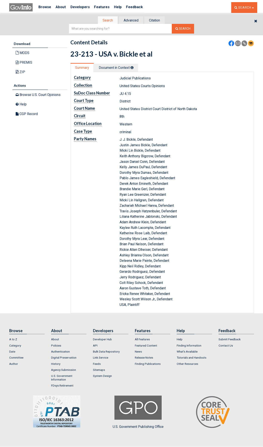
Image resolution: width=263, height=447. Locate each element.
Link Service (100, 358)
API (95, 346)
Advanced (130, 20)
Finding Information (189, 346)
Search (106, 20)
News (138, 352)
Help (124, 7)
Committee (16, 358)
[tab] (106, 20)
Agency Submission (63, 370)
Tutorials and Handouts (191, 358)
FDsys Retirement (62, 386)
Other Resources (187, 364)
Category (15, 346)
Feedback (143, 7)
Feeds (97, 364)
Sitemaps (99, 370)
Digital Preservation (63, 358)
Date (12, 352)
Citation (156, 20)
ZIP (20, 72)
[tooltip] (135, 68)
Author (13, 364)
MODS (22, 53)
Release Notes (144, 358)
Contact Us (226, 346)
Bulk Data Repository (106, 352)
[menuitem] (27, 340)
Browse (45, 7)
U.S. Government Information (61, 378)
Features (107, 7)
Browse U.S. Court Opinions (38, 95)
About (63, 7)
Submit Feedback (230, 340)
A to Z (13, 340)
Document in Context (119, 68)
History (55, 364)
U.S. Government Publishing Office (138, 412)
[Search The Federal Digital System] (183, 29)
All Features (142, 340)
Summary (83, 68)
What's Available (187, 352)
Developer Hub (102, 340)
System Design (102, 376)
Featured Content (146, 346)
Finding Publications (148, 364)
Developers (83, 7)
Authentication (60, 352)
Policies (56, 346)
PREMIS (24, 63)
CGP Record (27, 114)
